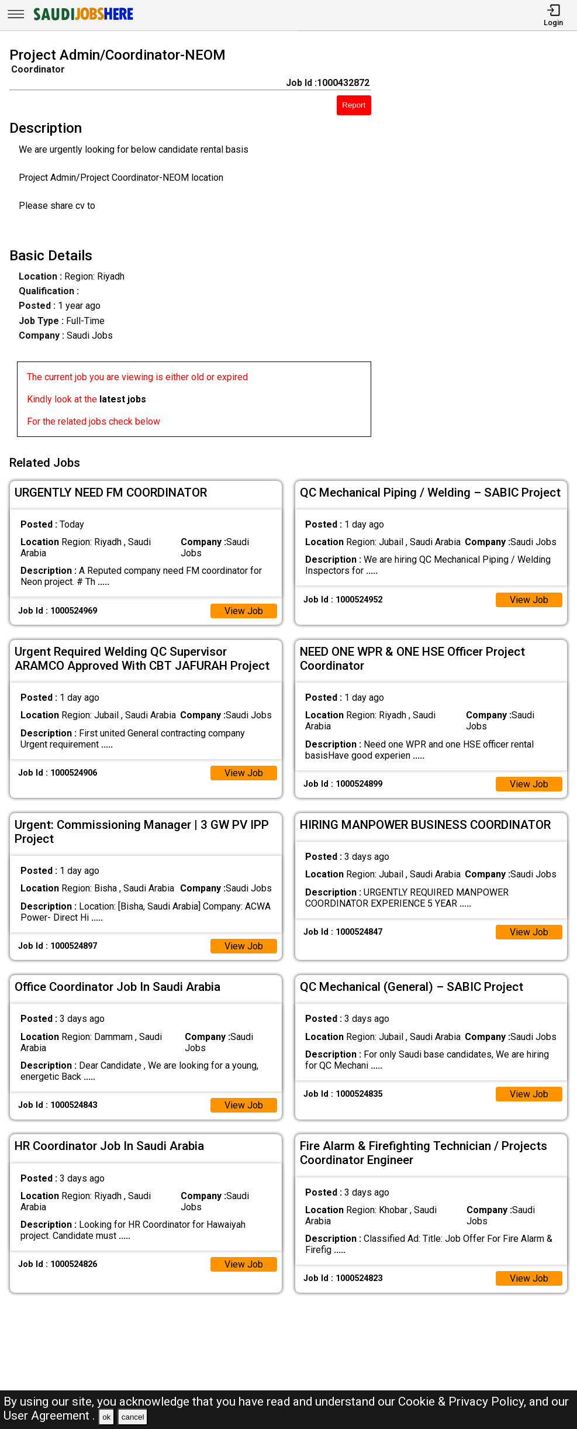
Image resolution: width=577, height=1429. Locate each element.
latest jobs (122, 399)
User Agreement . (49, 1416)
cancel (133, 1417)
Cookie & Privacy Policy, (463, 1401)
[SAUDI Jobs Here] (82, 20)
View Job (243, 609)
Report (353, 105)
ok (106, 1417)
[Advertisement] (481, 244)
